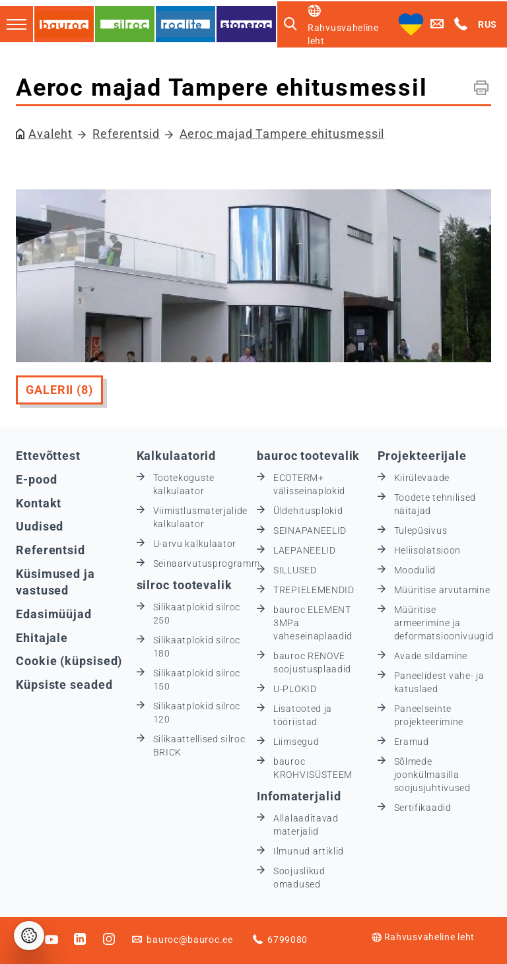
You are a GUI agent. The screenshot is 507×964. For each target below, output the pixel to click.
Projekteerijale (422, 456)
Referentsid (126, 134)
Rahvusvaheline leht (423, 937)
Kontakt (38, 503)
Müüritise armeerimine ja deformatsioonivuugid (444, 622)
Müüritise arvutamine (442, 590)
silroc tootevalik (184, 585)
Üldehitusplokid (308, 510)
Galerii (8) (59, 390)
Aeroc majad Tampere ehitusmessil (282, 134)
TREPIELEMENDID (314, 590)
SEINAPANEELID (310, 530)
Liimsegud (296, 741)
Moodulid (415, 570)
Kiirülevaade (422, 477)
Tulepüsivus (421, 530)
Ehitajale (42, 638)
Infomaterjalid (299, 796)
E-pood (36, 479)
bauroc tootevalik (308, 456)
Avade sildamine (431, 656)
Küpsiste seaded (64, 684)
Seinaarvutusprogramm (206, 563)
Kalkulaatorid (177, 456)
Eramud (411, 741)
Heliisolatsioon (427, 550)
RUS (487, 24)
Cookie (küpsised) (69, 661)
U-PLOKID (295, 689)
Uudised (39, 526)
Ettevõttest (48, 456)
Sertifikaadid (423, 807)
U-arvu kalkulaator (195, 543)
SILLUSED (295, 570)
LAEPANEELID (304, 550)
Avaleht (50, 134)
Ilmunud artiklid (308, 851)
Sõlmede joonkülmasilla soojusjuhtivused (432, 774)
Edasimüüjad (54, 614)
